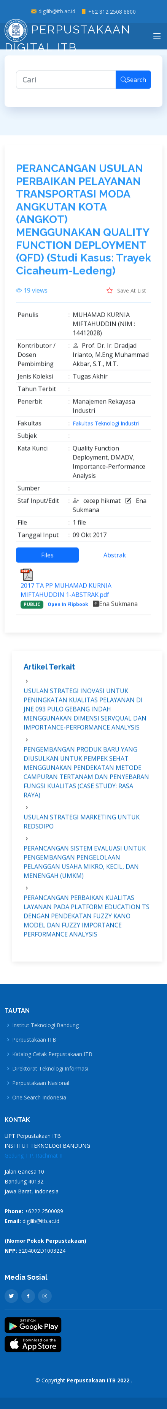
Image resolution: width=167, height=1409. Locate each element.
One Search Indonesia (39, 1097)
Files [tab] (47, 558)
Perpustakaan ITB (34, 1039)
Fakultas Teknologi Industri (106, 427)
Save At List (126, 294)
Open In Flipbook (68, 608)
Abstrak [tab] (114, 558)
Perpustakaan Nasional (40, 1083)
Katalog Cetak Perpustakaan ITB (52, 1054)
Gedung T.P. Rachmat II (33, 1155)
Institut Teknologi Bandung (45, 1025)
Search (133, 83)
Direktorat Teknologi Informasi (50, 1068)
